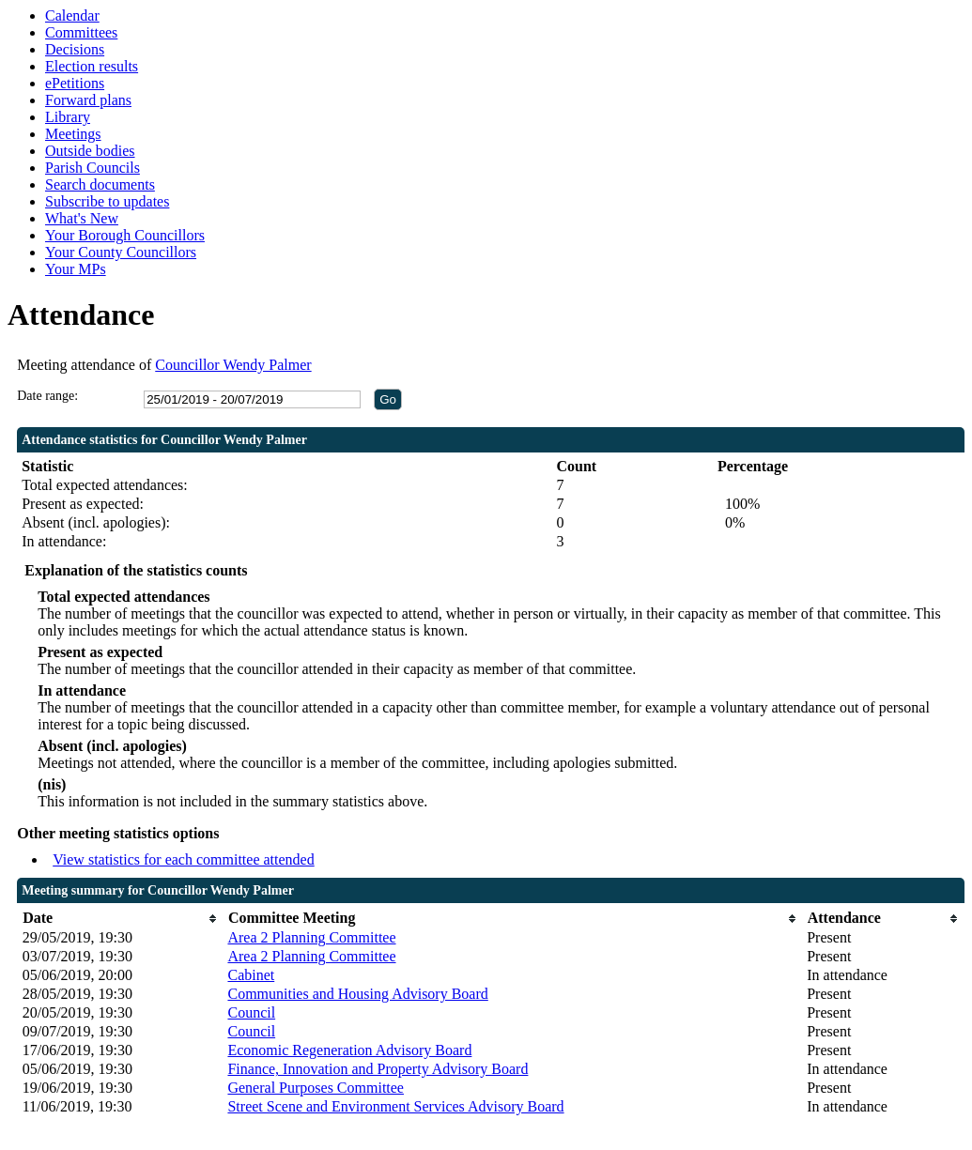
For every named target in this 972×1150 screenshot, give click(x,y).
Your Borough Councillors (125, 235)
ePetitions (74, 83)
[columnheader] (121, 918)
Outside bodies (90, 151)
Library (67, 117)
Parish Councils (92, 168)
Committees (81, 32)
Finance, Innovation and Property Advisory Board (377, 1069)
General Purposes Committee (315, 1088)
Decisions (74, 49)
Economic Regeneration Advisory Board (349, 1050)
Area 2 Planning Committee (311, 937)
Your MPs (75, 269)
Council (251, 1012)
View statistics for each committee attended (184, 859)
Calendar (72, 15)
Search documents (100, 184)
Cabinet (250, 975)
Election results (91, 66)
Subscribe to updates (107, 201)
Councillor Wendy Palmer (233, 365)
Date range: (47, 396)
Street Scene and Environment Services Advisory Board (395, 1106)
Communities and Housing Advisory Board (357, 994)
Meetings (73, 134)
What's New (81, 218)
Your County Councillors (120, 252)
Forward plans (88, 100)
